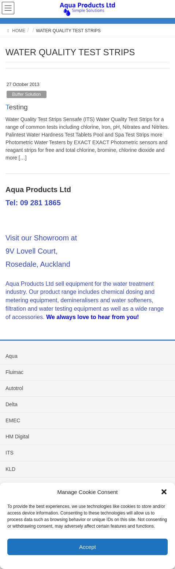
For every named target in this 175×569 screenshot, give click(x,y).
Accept (87, 547)
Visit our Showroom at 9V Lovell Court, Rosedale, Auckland (41, 251)
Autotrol (14, 388)
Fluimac (14, 372)
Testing (16, 107)
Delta (11, 404)
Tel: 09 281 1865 (33, 203)
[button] (164, 491)
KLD (10, 469)
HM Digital (17, 436)
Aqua (11, 356)
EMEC (12, 420)
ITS (9, 453)
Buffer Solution (26, 94)
